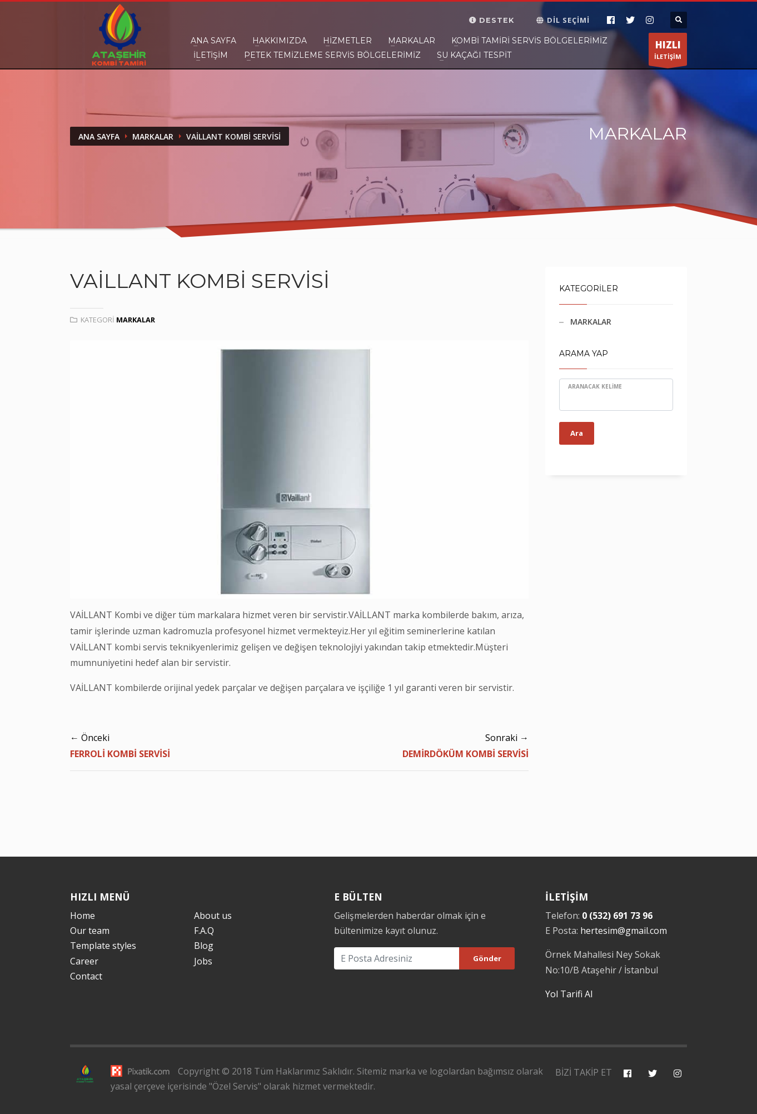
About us (213, 915)
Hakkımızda (279, 41)
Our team (89, 930)
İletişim (210, 55)
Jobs (203, 961)
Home (82, 915)
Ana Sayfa (213, 41)
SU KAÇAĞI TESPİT (474, 55)
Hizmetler (347, 41)
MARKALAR (590, 321)
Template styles (103, 945)
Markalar (411, 41)
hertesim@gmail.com (623, 930)
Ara (576, 433)
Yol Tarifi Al (568, 994)
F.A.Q (204, 930)
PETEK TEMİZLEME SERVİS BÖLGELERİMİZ (332, 55)
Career (84, 961)
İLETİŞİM (668, 52)
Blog (203, 945)
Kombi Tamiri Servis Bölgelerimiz (529, 41)
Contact (86, 976)
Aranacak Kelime (595, 386)
